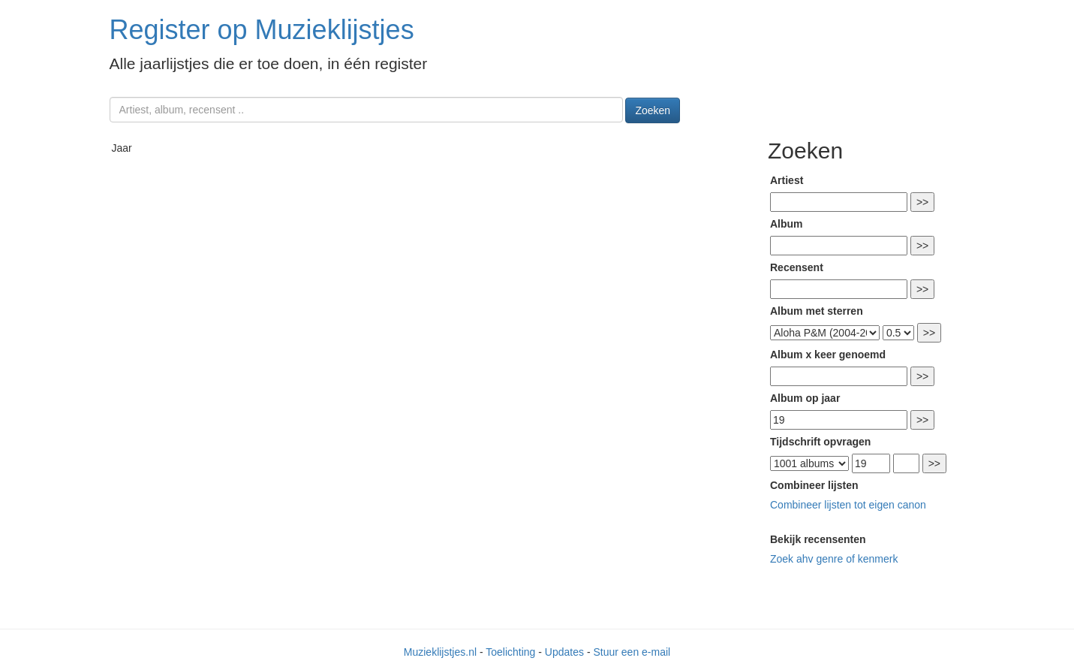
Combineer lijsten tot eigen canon (848, 505)
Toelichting (510, 652)
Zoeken (652, 110)
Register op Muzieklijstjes (262, 29)
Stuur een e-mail (631, 652)
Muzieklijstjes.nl (440, 652)
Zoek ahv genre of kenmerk (834, 559)
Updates (564, 652)
